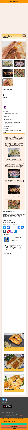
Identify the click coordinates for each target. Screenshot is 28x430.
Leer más (14, 428)
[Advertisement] (14, 19)
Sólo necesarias (14, 426)
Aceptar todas (14, 424)
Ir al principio (5, 402)
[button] (1, 1)
